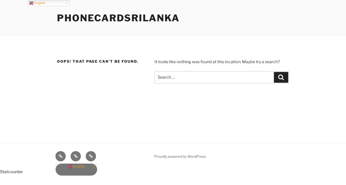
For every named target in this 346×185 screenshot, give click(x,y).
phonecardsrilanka (118, 18)
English (76, 166)
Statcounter (11, 171)
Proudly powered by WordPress (180, 156)
